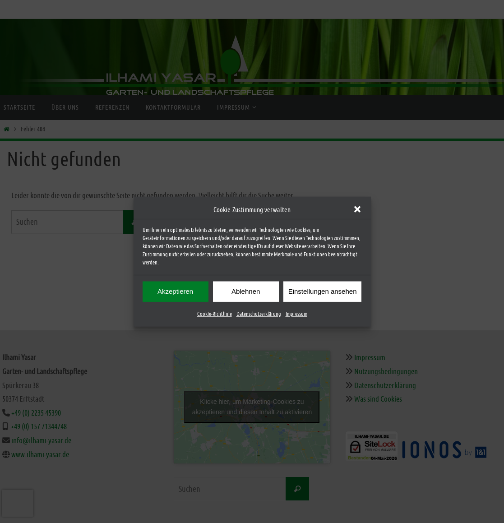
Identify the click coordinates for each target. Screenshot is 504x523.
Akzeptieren (175, 292)
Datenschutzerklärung (258, 314)
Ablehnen (245, 292)
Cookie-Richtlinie (214, 314)
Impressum (296, 314)
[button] (357, 209)
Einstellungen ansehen (322, 292)
